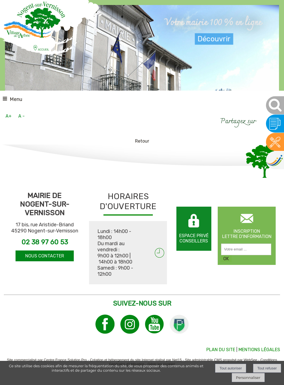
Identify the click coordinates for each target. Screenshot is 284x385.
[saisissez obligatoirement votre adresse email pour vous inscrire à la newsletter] (246, 249)
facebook (262, 121)
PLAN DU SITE (220, 349)
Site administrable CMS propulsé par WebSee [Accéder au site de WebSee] (221, 360)
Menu (16, 99)
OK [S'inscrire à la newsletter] (226, 258)
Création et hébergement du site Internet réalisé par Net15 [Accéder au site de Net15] (136, 360)
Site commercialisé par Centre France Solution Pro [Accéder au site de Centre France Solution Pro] (47, 360)
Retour (142, 141)
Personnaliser (248, 377)
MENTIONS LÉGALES (259, 349)
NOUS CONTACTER (44, 256)
